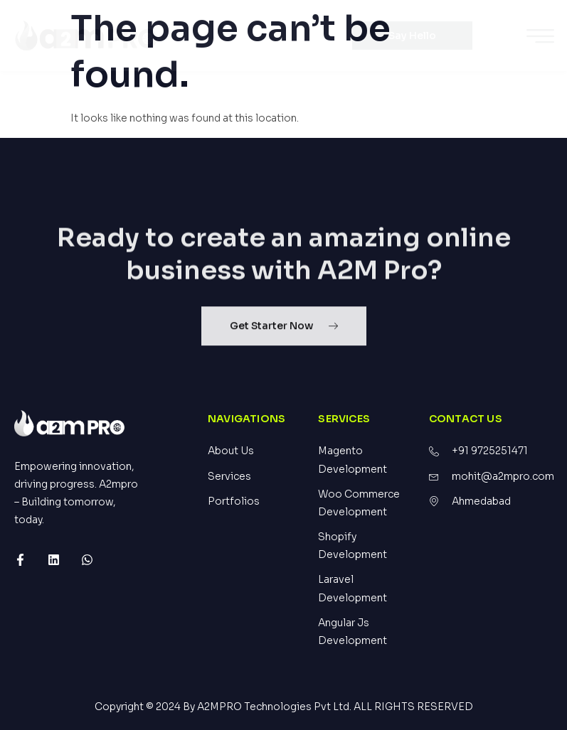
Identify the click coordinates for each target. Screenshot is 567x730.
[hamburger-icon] (540, 37)
